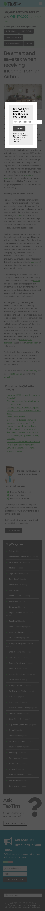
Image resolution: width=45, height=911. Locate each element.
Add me (19, 129)
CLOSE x (33, 100)
